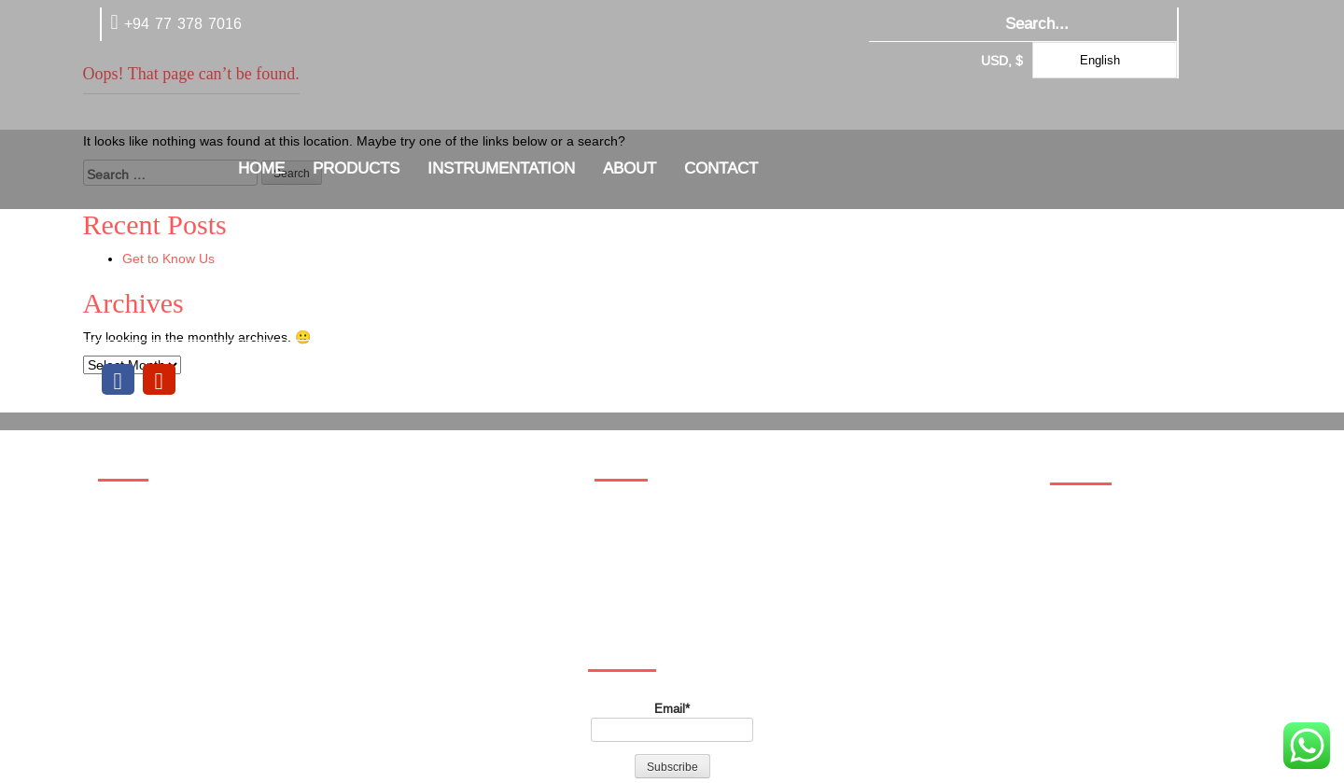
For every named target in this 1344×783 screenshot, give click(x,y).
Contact (721, 168)
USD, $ (1002, 60)
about (629, 168)
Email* (672, 721)
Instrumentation (501, 168)
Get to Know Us (168, 258)
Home (261, 168)
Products (356, 168)
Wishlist (131, 606)
